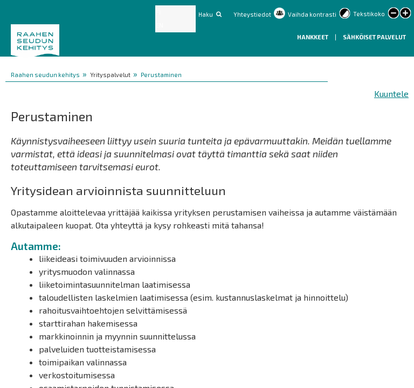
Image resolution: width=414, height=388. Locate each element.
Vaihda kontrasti (312, 14)
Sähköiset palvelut (374, 36)
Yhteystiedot (252, 14)
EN (159, 25)
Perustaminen (161, 74)
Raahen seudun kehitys (45, 74)
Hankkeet (313, 36)
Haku (205, 14)
